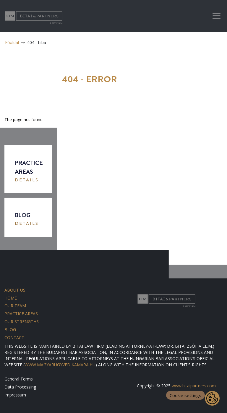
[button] (27, 181)
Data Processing (20, 387)
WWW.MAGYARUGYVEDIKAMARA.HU (60, 365)
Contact (14, 337)
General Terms (18, 379)
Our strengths (21, 321)
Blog (10, 329)
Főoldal (12, 42)
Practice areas (21, 313)
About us (14, 290)
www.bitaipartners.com (194, 385)
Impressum (15, 395)
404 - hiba (36, 42)
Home (10, 298)
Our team (15, 305)
